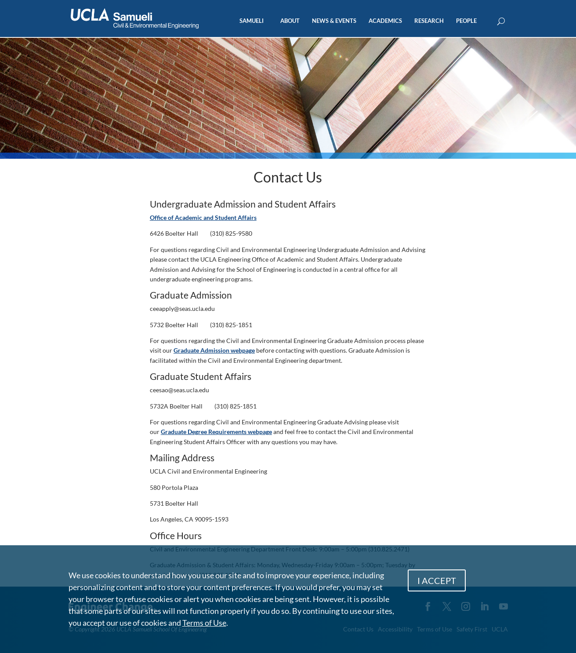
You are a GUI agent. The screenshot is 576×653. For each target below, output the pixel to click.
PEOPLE (466, 21)
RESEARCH (429, 21)
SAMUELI (251, 21)
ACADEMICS (385, 21)
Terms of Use (204, 622)
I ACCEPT (436, 580)
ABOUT (290, 21)
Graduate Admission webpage (214, 350)
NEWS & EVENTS (334, 21)
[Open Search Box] (501, 21)
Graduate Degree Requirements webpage (216, 431)
